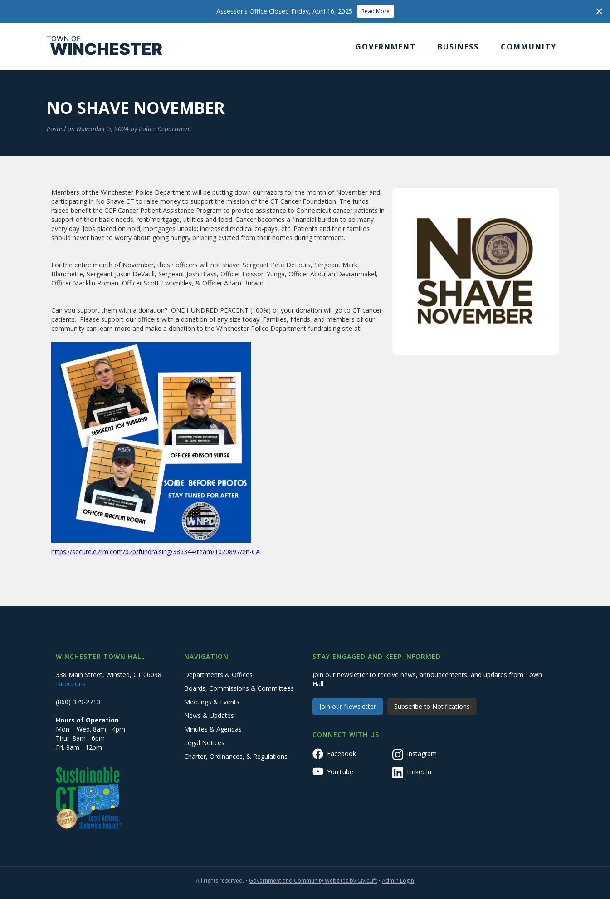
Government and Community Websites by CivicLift (313, 880)
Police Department (165, 128)
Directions (71, 683)
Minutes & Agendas (213, 729)
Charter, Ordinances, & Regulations (236, 756)
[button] (385, 47)
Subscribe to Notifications (432, 706)
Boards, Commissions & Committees (239, 688)
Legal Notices (204, 742)
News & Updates (209, 715)
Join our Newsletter (347, 706)
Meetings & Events (211, 702)
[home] (105, 46)
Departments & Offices (218, 674)
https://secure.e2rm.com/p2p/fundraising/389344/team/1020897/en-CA (155, 551)
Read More (375, 11)
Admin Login (398, 880)
